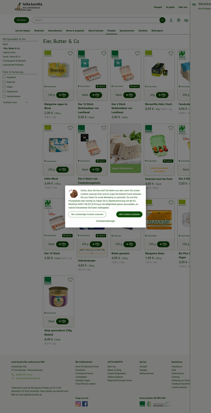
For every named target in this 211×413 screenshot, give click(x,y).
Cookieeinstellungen (105, 221)
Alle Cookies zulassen (129, 214)
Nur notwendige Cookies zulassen (87, 214)
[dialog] (105, 206)
